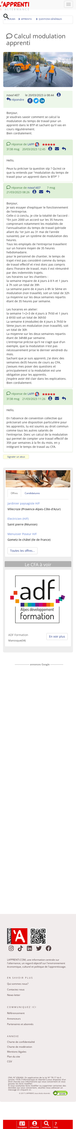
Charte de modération (19, 1047)
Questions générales (49, 19)
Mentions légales (16, 1052)
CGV (9, 1062)
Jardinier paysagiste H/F (23, 504)
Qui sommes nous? (17, 984)
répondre (15, 100)
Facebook (30, 101)
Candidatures (32, 494)
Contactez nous (16, 990)
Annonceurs (14, 1019)
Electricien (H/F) (18, 519)
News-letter (13, 995)
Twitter (36, 101)
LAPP (31, 145)
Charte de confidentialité (21, 1042)
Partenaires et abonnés (20, 1024)
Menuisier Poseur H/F (22, 534)
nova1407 (34, 188)
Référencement (16, 1013)
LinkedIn (42, 101)
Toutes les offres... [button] (22, 551)
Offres (14, 494)
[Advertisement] (39, 787)
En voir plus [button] (57, 637)
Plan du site (13, 1057)
